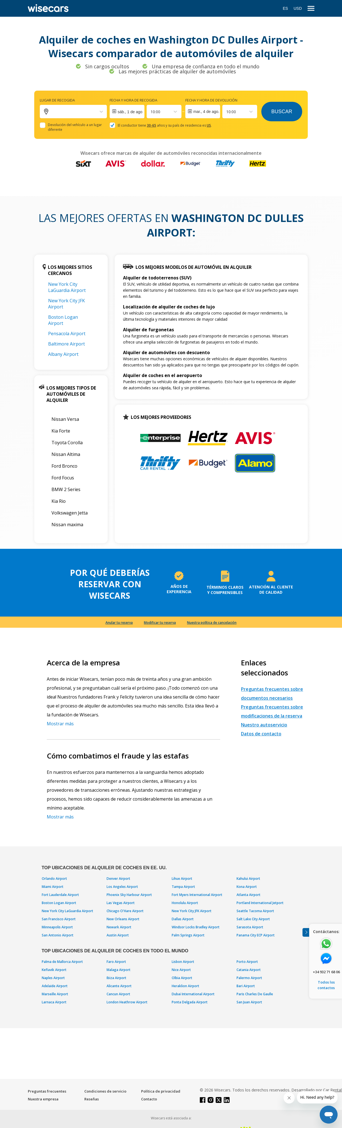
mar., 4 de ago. (206, 111)
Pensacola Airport (66, 333)
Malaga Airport (119, 969)
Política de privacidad (160, 1091)
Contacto (149, 1099)
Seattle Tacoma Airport (255, 911)
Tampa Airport (183, 886)
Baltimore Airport (66, 344)
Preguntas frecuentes (47, 1091)
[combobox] (151, 111)
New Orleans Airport (123, 919)
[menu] (310, 8)
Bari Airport (246, 986)
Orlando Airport (54, 878)
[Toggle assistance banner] (305, 932)
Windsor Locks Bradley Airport (196, 927)
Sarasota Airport (250, 927)
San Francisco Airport (59, 919)
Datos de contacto (261, 734)
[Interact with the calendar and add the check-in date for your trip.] (127, 111)
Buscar (281, 111)
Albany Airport (63, 354)
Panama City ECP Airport (256, 935)
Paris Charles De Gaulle (255, 994)
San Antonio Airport (57, 935)
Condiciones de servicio (105, 1091)
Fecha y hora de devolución (211, 100)
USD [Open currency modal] (298, 8)
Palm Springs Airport (188, 935)
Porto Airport (247, 961)
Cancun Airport (118, 994)
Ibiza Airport (116, 977)
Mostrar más (60, 724)
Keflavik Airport (54, 969)
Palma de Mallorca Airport (62, 961)
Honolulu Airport (185, 902)
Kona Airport (247, 886)
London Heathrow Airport (127, 1002)
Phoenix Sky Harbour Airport (129, 894)
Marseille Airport (55, 994)
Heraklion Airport (185, 986)
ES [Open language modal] (285, 8)
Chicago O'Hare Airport (125, 911)
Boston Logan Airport (63, 320)
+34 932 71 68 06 (326, 971)
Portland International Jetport (260, 902)
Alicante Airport (119, 986)
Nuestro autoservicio (264, 725)
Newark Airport (119, 927)
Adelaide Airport (55, 986)
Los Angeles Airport (122, 886)
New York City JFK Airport (191, 911)
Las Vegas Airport (121, 902)
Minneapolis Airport (57, 927)
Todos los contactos (326, 985)
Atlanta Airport (248, 894)
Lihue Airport (182, 878)
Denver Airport (118, 878)
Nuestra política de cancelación (212, 622)
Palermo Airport (249, 977)
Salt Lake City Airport (253, 919)
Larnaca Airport (54, 1002)
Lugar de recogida (57, 100)
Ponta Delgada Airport (190, 1002)
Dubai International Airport (193, 994)
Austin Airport (118, 935)
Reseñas (91, 1099)
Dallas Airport (183, 919)
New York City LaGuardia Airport (67, 287)
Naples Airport (53, 977)
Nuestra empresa (43, 1099)
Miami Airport (52, 886)
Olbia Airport (182, 977)
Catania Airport (249, 969)
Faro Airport (116, 961)
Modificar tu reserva (160, 622)
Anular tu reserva (119, 622)
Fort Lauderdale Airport (60, 894)
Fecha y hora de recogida (133, 100)
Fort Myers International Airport (197, 894)
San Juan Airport (249, 1002)
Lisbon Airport (183, 961)
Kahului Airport (248, 878)
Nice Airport (181, 969)
